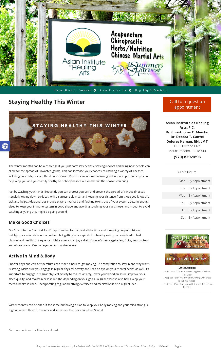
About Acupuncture (113, 90)
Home (58, 90)
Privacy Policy (147, 346)
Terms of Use (132, 346)
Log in (178, 346)
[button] (5, 146)
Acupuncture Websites (48, 346)
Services (85, 90)
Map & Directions (155, 90)
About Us (70, 90)
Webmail (163, 346)
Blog (138, 90)
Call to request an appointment (187, 104)
